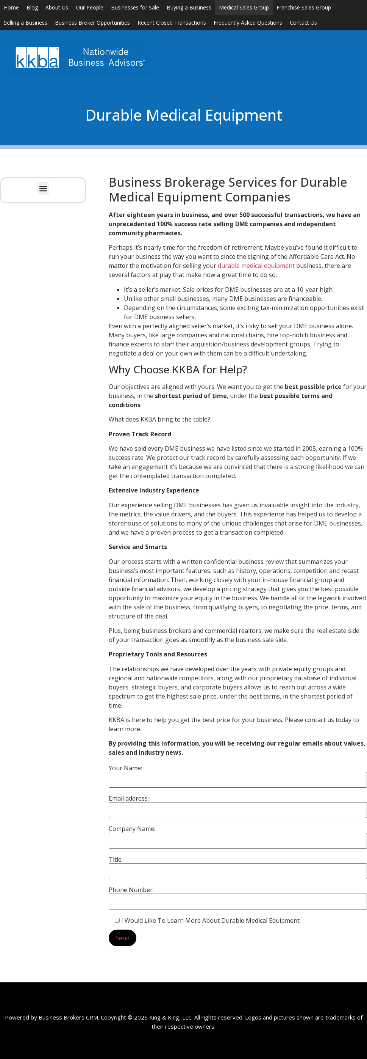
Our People (89, 7)
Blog (32, 7)
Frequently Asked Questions (248, 22)
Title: (116, 859)
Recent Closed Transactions (171, 22)
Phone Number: (131, 890)
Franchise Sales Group (303, 7)
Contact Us (303, 22)
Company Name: (132, 829)
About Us (56, 7)
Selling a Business (25, 22)
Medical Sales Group (244, 7)
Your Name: (125, 768)
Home (11, 7)
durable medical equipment (256, 265)
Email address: (129, 798)
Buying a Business (189, 7)
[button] (43, 188)
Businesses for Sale (135, 7)
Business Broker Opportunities (92, 22)
